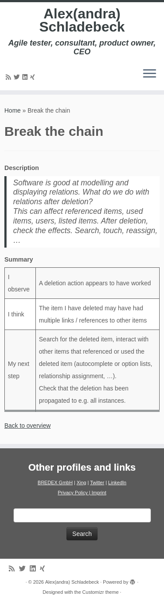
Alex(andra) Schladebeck (82, 20)
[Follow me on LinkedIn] (26, 77)
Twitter (97, 482)
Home (12, 110)
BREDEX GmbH (55, 482)
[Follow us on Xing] (34, 77)
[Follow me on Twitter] (18, 77)
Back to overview (27, 425)
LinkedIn (117, 482)
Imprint (98, 492)
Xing (81, 482)
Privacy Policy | (74, 492)
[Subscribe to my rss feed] (10, 77)
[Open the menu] (149, 74)
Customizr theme (100, 592)
